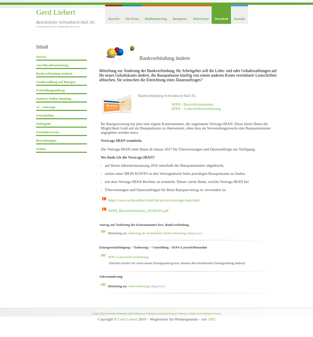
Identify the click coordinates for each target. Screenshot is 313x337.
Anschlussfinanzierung (52, 65)
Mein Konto (201, 19)
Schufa (41, 149)
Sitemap (182, 313)
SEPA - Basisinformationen (192, 104)
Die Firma (132, 19)
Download (221, 19)
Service (41, 57)
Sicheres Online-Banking (53, 98)
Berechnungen (46, 140)
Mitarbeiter (122, 313)
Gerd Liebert (55, 12)
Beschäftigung (136, 313)
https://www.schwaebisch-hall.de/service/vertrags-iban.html (153, 200)
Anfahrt (192, 313)
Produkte (150, 313)
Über (102, 313)
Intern (218, 313)
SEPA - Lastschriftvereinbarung (196, 109)
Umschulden (45, 115)
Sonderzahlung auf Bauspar (55, 82)
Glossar (173, 313)
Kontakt (239, 19)
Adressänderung (138, 286)
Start (95, 313)
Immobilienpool (205, 313)
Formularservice (47, 132)
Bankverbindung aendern (54, 73)
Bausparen (180, 19)
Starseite (114, 19)
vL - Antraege (45, 107)
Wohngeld (43, 124)
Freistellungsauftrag (50, 90)
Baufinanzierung (156, 19)
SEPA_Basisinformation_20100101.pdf (138, 211)
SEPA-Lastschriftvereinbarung (128, 257)
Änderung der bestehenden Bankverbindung (157, 233)
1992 (211, 319)
